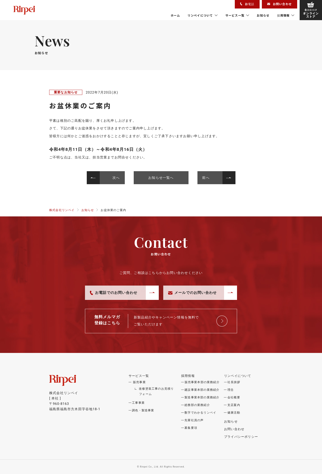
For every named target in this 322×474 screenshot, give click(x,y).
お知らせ (263, 15)
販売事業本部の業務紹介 (202, 382)
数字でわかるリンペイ (200, 412)
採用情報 (283, 15)
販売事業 (139, 382)
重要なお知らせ (66, 92)
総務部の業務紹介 (197, 405)
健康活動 (233, 412)
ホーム (175, 15)
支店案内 (233, 405)
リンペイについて (200, 15)
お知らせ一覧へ (161, 178)
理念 (230, 389)
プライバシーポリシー (241, 436)
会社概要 (233, 397)
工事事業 (138, 402)
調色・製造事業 (143, 410)
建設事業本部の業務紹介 (201, 389)
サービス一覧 (234, 15)
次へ (116, 178)
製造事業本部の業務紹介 (201, 397)
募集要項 (190, 427)
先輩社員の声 (193, 420)
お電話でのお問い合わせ (113, 292)
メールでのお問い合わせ (192, 292)
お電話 (247, 4)
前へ (206, 178)
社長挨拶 (233, 382)
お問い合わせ (279, 4)
